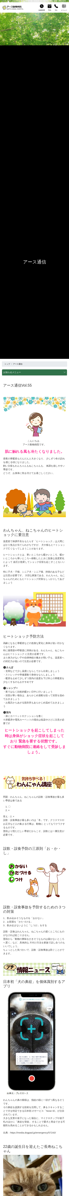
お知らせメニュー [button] (34, 372)
